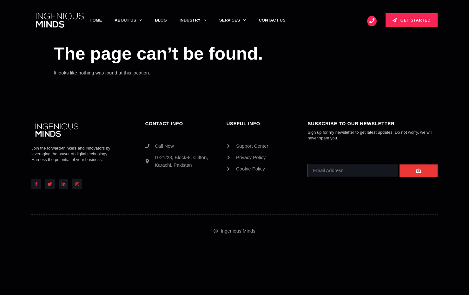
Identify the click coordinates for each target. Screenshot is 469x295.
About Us (128, 20)
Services (232, 20)
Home (95, 20)
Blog (161, 20)
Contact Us (272, 20)
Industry (193, 20)
